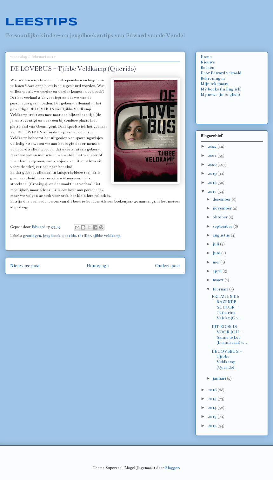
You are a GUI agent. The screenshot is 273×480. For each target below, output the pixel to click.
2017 (212, 191)
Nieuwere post (25, 265)
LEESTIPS (41, 22)
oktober (221, 217)
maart (218, 280)
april (218, 271)
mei (216, 262)
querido (69, 235)
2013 (212, 416)
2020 (212, 164)
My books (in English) (221, 89)
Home (206, 56)
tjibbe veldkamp (106, 235)
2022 (212, 146)
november (223, 208)
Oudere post (167, 265)
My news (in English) (220, 94)
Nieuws (208, 62)
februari (221, 289)
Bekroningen (213, 78)
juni (217, 253)
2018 (212, 182)
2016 (212, 389)
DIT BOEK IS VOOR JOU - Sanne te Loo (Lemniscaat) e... (229, 334)
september (223, 226)
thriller (84, 235)
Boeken (207, 67)
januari (220, 378)
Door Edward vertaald (221, 73)
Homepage (98, 265)
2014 (212, 407)
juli (216, 244)
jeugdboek (51, 235)
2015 (212, 398)
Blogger (172, 467)
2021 (212, 155)
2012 (212, 425)
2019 (212, 173)
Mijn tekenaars (215, 83)
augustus (222, 235)
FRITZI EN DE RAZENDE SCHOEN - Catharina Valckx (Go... (227, 307)
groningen (32, 235)
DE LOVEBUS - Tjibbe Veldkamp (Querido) (227, 359)
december (222, 199)
